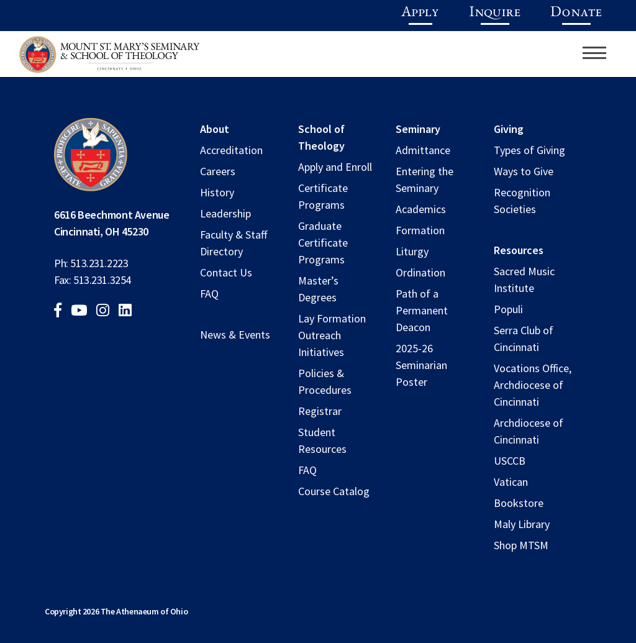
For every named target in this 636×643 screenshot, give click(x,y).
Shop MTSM (521, 545)
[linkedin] (129, 311)
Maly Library (522, 524)
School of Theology (321, 137)
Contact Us (226, 272)
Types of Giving (529, 150)
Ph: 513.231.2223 (91, 263)
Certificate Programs (323, 196)
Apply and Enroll (335, 167)
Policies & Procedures (325, 381)
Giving (509, 129)
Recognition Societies (522, 200)
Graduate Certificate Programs (323, 243)
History (217, 192)
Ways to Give (523, 171)
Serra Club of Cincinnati (523, 338)
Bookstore (518, 503)
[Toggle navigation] (594, 52)
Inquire (494, 13)
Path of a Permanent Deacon (422, 310)
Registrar (320, 411)
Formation (420, 230)
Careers (217, 171)
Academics (421, 209)
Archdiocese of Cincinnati (528, 431)
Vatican (511, 482)
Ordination (420, 272)
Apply (420, 13)
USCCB (509, 461)
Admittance (423, 150)
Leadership (225, 213)
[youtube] (82, 311)
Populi (508, 309)
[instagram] (106, 311)
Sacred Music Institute (524, 279)
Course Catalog (334, 491)
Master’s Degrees (318, 288)
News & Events (235, 334)
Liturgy (412, 251)
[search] (571, 52)
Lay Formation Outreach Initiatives (332, 335)
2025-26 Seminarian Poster (421, 365)
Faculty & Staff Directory (233, 242)
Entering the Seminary (424, 179)
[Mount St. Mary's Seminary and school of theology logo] (109, 58)
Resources (518, 250)
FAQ (209, 293)
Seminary (418, 129)
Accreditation (231, 150)
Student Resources (322, 440)
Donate (576, 13)
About (214, 129)
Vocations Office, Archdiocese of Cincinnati (532, 385)
